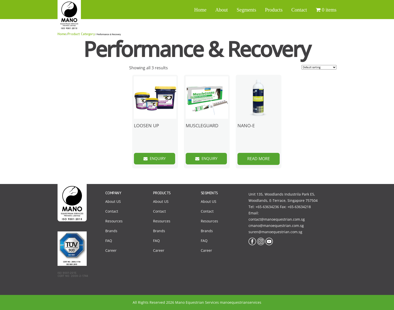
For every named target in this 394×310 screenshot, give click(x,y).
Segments (246, 10)
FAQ (108, 240)
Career (111, 250)
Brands (111, 230)
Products (273, 10)
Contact (299, 10)
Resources (114, 221)
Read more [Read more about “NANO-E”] (258, 158)
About (221, 10)
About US (113, 201)
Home (200, 10)
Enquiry (158, 158)
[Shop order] (319, 67)
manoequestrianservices (240, 302)
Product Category (81, 34)
